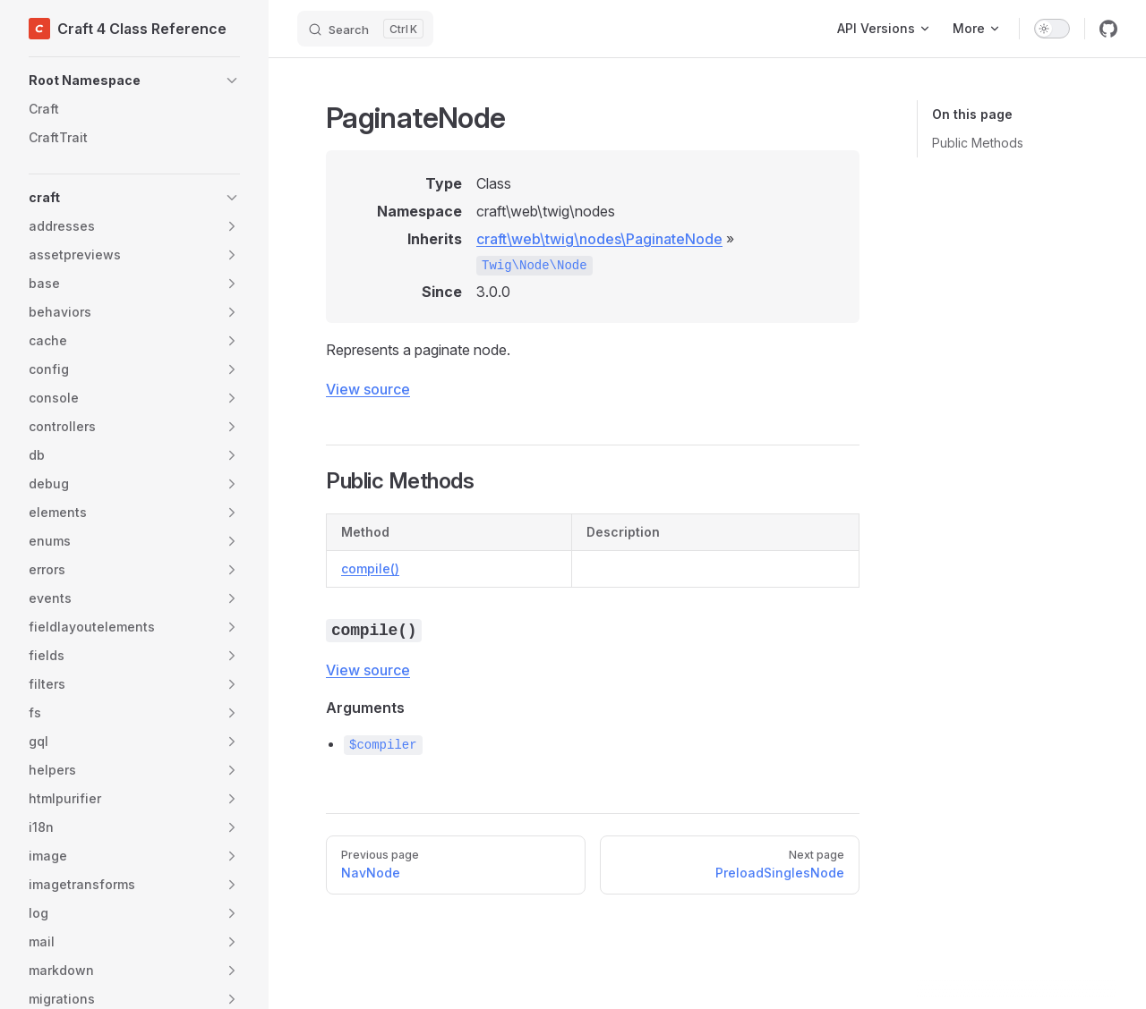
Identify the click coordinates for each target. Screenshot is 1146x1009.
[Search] (365, 29)
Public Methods (977, 142)
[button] (134, 80)
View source (368, 389)
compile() (370, 568)
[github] (1108, 29)
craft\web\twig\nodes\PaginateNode (599, 239)
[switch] (1052, 28)
